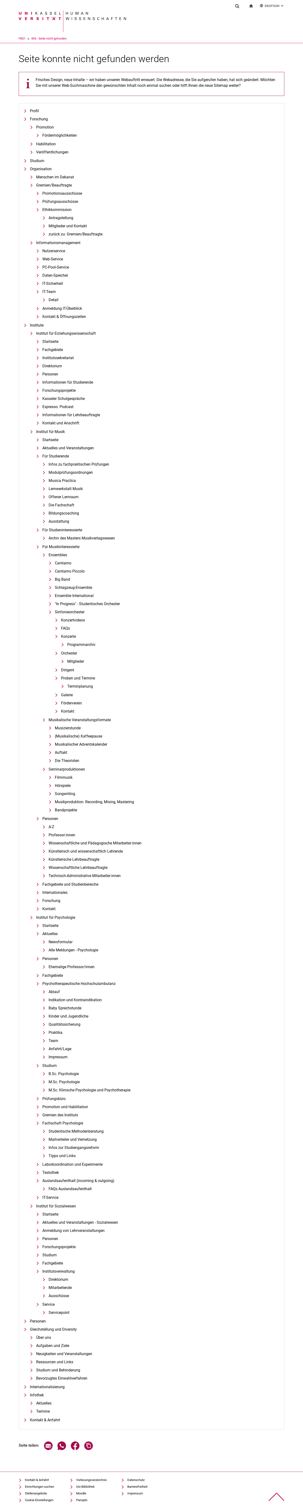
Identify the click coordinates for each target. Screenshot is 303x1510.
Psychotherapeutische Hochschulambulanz (79, 983)
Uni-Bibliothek (85, 1486)
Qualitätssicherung (64, 1024)
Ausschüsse (59, 1295)
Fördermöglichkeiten (59, 135)
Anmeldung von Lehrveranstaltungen (73, 1230)
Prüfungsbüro (54, 1098)
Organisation (41, 169)
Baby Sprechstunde (65, 1008)
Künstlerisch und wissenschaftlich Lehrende (86, 851)
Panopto (81, 1500)
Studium (37, 160)
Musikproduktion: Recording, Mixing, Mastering (94, 802)
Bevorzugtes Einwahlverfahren (61, 1378)
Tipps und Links (62, 1155)
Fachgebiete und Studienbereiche (70, 884)
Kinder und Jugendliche (68, 1016)
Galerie (67, 695)
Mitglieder (75, 661)
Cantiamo (63, 563)
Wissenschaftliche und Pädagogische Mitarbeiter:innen (95, 843)
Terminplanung (80, 686)
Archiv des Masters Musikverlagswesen (82, 538)
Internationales (54, 892)
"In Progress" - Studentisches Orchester (87, 604)
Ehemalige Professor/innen (72, 967)
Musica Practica (62, 480)
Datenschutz (136, 1480)
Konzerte (68, 636)
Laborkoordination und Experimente (72, 1164)
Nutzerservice (53, 251)
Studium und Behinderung (58, 1370)
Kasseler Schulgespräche (63, 398)
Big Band (62, 579)
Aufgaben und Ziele (52, 1345)
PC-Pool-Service (55, 267)
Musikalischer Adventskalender (81, 744)
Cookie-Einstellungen (39, 1500)
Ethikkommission (57, 209)
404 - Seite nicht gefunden (68, 38)
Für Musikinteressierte (60, 546)
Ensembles (58, 555)
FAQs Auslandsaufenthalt (70, 1189)
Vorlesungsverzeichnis (91, 1480)
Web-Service (52, 259)
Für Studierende (55, 456)
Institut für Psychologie (55, 917)
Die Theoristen (67, 760)
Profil (34, 111)
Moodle (81, 1493)
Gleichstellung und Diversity (53, 1329)
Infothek (37, 1395)
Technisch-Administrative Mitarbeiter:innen (85, 875)
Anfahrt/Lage (60, 1049)
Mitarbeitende (60, 1287)
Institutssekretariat (58, 358)
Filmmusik (64, 777)
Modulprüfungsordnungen (71, 472)
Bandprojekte (66, 810)
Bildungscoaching (64, 513)
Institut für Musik (50, 431)
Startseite (50, 341)
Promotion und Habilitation (65, 1107)
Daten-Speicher (55, 275)
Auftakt (61, 752)
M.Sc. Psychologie (64, 1082)
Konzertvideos (73, 620)
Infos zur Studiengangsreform (74, 1147)
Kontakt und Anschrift (60, 423)
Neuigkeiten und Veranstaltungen (64, 1354)
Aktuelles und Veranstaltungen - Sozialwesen (80, 1222)
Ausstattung (59, 521)
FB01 (42, 38)
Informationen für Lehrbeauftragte (71, 415)
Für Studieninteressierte (62, 530)
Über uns (43, 1337)
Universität (26, 38)
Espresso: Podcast (57, 406)
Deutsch (272, 6)
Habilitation (46, 144)
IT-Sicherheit (52, 283)
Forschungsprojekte (59, 390)
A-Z (51, 827)
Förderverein (71, 703)
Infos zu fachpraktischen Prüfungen (79, 464)
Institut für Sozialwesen (56, 1206)
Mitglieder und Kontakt (68, 226)
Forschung (39, 119)
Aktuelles (50, 933)
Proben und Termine (78, 678)
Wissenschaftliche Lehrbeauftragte (78, 867)
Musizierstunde (68, 728)
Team (53, 1040)
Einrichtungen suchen (39, 1486)
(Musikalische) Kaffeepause (78, 736)
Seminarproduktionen (67, 769)
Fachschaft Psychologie (62, 1123)
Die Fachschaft (61, 505)
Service (48, 1304)
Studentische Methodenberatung (76, 1131)
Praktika (55, 1032)
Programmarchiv (81, 644)
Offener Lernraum (64, 497)
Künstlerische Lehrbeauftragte (74, 859)
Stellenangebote (36, 1493)
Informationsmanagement (58, 242)
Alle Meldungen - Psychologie (73, 950)
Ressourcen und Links (54, 1362)
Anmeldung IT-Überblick (62, 308)
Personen (50, 374)
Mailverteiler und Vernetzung (73, 1139)
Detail (53, 300)
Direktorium (52, 366)
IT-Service (50, 1197)
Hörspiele (63, 785)
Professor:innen (62, 835)
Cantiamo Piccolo (70, 571)
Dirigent (67, 670)
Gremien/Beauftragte (54, 185)
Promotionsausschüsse (62, 193)
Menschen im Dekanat (55, 177)
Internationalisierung (47, 1387)
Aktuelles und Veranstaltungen (68, 448)
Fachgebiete (52, 349)
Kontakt (67, 711)
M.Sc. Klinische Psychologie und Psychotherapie (89, 1090)
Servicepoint (59, 1312)
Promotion (45, 127)
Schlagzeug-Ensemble (73, 587)
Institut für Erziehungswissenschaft (66, 333)
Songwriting (65, 793)
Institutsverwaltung (58, 1271)
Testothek (50, 1172)
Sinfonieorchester (69, 612)
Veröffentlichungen (52, 152)
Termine (43, 1411)
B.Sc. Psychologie (64, 1073)
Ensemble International (74, 595)
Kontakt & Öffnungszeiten (64, 316)
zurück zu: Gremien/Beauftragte (75, 234)
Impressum (58, 1057)
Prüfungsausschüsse (60, 201)
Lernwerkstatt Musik (66, 488)
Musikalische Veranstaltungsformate (80, 720)
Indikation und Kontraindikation (75, 1000)
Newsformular (61, 942)
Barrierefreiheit (137, 1486)
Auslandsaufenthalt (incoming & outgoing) (78, 1180)
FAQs (65, 628)
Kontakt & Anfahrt (45, 1420)
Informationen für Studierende (67, 382)
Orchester (69, 653)
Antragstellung (61, 218)
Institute (37, 325)
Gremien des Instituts (60, 1115)
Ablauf (54, 991)
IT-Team (49, 291)
